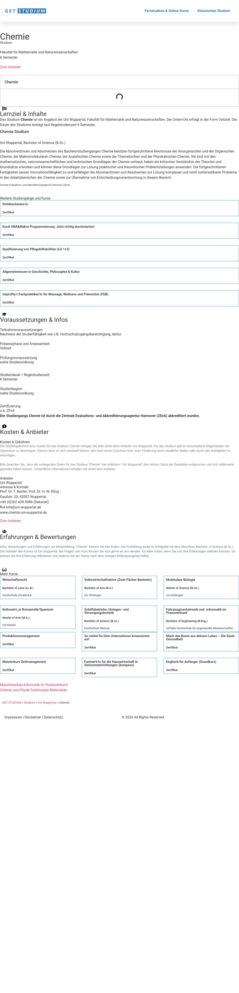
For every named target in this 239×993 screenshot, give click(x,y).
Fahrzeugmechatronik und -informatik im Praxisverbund (196, 611)
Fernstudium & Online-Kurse (167, 11)
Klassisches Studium (213, 11)
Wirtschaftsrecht (14, 580)
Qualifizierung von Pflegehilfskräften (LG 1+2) (35, 249)
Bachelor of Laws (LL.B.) (17, 588)
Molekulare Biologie (180, 580)
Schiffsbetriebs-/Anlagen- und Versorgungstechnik (106, 611)
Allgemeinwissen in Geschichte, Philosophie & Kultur (41, 272)
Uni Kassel (9, 625)
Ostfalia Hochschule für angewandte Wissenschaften (199, 628)
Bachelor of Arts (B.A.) (98, 588)
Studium (29, 702)
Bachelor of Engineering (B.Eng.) (186, 621)
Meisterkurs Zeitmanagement (24, 662)
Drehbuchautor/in (15, 204)
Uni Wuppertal (47, 702)
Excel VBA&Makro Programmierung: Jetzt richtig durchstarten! (48, 227)
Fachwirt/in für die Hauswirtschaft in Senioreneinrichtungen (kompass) (111, 663)
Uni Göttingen (92, 595)
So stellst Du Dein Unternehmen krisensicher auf (117, 637)
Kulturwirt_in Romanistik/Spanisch (27, 609)
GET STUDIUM (11, 702)
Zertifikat (8, 212)
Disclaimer (32, 717)
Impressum (13, 717)
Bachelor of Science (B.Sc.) (101, 621)
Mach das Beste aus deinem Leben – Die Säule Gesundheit (200, 637)
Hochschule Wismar (97, 628)
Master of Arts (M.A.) (15, 617)
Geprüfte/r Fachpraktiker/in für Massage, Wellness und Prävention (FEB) (55, 294)
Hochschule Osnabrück (17, 595)
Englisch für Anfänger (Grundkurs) (191, 662)
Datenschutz (53, 717)
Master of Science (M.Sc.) (182, 588)
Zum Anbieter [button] (10, 67)
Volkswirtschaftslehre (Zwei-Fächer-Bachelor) (118, 580)
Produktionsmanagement (21, 636)
